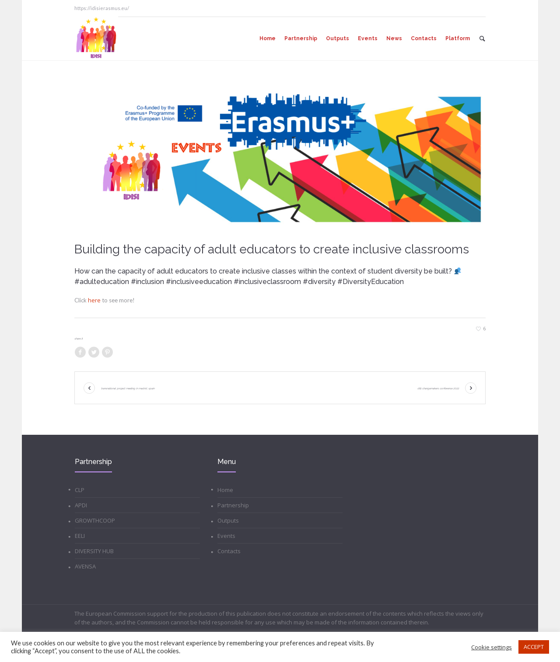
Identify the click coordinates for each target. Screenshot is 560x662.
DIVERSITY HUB (94, 551)
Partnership (233, 505)
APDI (81, 505)
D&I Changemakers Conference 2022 (438, 388)
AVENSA (85, 566)
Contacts (229, 551)
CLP (79, 490)
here (94, 300)
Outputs (228, 520)
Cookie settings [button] (491, 647)
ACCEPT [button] (534, 647)
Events (226, 536)
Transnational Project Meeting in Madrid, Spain (127, 388)
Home (225, 490)
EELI (80, 536)
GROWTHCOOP (95, 520)
